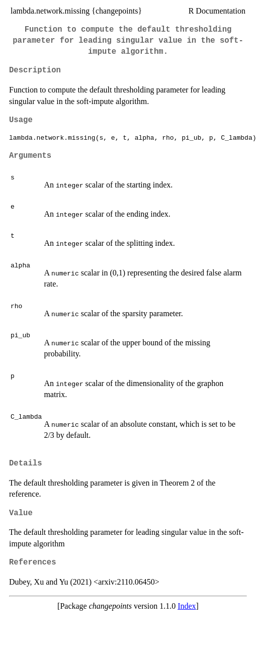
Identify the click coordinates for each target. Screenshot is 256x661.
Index (187, 606)
